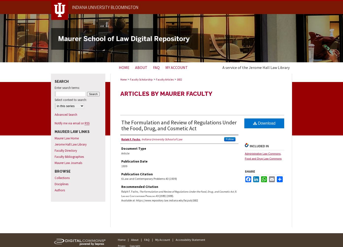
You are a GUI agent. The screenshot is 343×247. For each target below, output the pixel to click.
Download (264, 123)
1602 (179, 79)
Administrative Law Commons (263, 153)
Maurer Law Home (67, 138)
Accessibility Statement (190, 240)
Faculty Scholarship (141, 79)
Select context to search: (71, 100)
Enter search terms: (67, 88)
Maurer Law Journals (68, 163)
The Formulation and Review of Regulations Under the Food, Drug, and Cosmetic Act (179, 125)
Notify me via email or (72, 123)
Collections (62, 178)
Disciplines (61, 184)
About (135, 240)
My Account (162, 240)
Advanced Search (66, 115)
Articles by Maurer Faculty (166, 93)
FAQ (147, 240)
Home (123, 79)
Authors (60, 190)
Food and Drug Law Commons (263, 158)
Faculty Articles (165, 79)
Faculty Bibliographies (69, 157)
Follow (230, 139)
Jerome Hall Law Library (71, 144)
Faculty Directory (66, 150)
